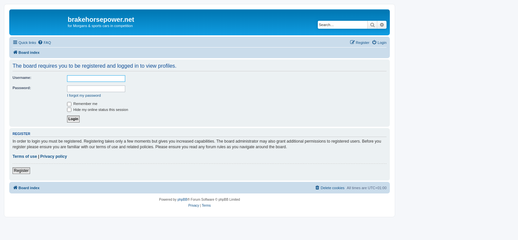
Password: (22, 88)
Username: (22, 78)
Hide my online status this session (97, 110)
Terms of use (25, 156)
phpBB (182, 199)
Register (21, 170)
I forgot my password (84, 95)
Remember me (82, 104)
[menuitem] (44, 43)
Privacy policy (53, 156)
